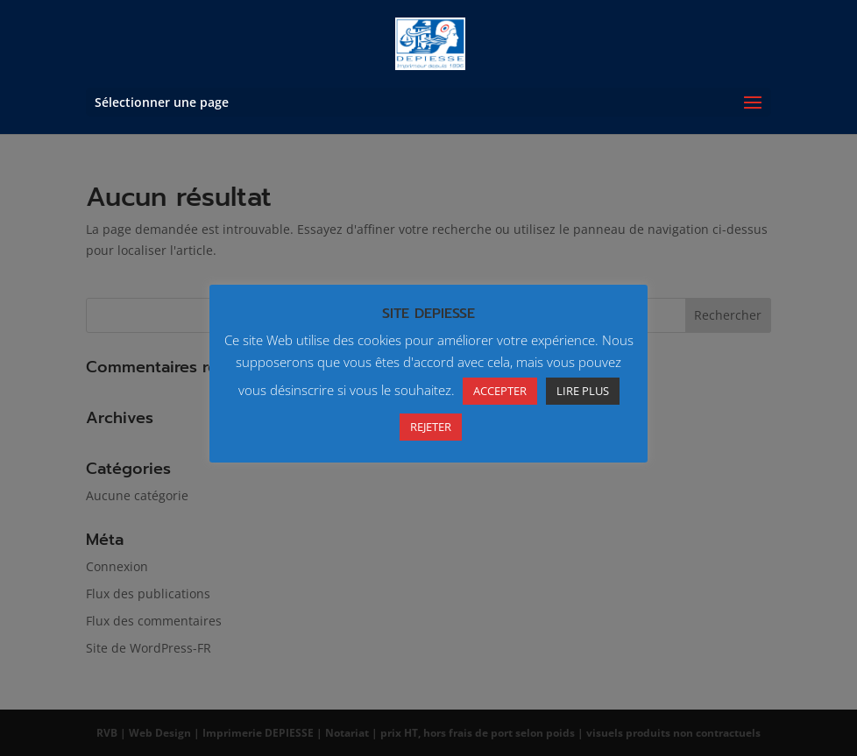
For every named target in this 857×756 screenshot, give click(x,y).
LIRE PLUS (582, 391)
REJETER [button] (430, 427)
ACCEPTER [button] (500, 391)
